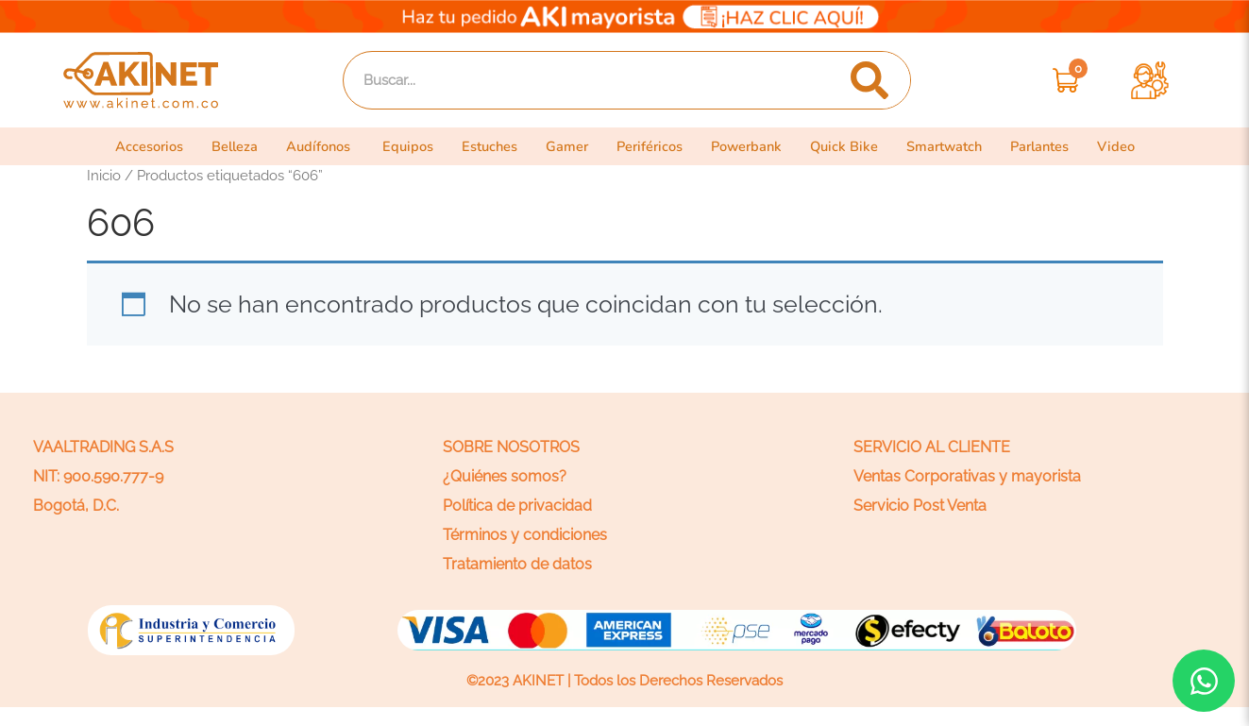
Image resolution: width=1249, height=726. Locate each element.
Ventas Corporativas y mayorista (967, 476)
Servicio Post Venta (920, 506)
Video (1133, 146)
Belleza (222, 146)
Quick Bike (854, 146)
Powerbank (754, 146)
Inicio (104, 175)
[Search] (869, 80)
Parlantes (1056, 146)
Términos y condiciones (525, 535)
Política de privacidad (517, 506)
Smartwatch (957, 146)
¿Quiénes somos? (504, 476)
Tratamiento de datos (517, 564)
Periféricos (653, 146)
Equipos (402, 146)
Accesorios (133, 146)
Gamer (568, 146)
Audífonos (310, 146)
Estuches (487, 146)
